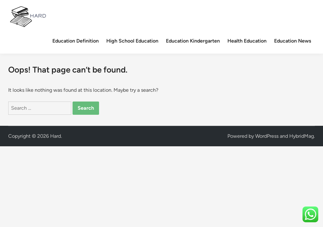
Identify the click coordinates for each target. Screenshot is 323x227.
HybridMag (301, 136)
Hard (55, 136)
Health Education (247, 41)
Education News (292, 41)
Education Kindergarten (193, 41)
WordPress (267, 136)
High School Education (132, 41)
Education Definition (75, 41)
